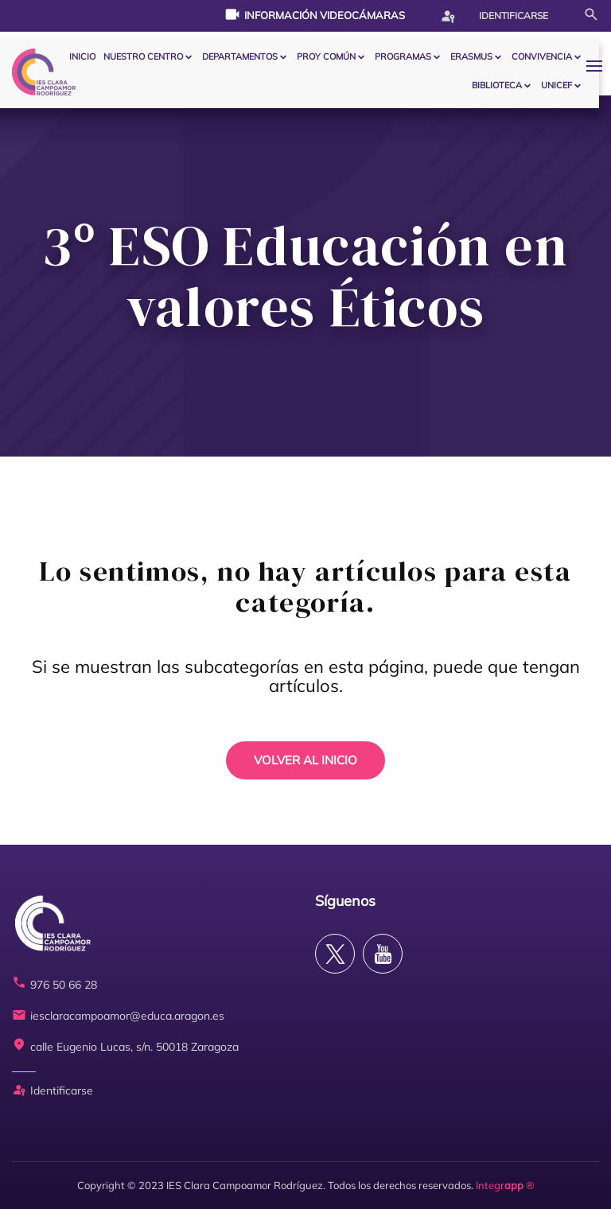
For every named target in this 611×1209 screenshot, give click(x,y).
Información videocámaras (314, 14)
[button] (598, 65)
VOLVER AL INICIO (305, 760)
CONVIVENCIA (542, 56)
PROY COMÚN (326, 56)
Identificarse (494, 15)
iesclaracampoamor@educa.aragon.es (118, 1016)
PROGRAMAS (403, 56)
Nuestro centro (143, 56)
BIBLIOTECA (497, 85)
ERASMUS (471, 56)
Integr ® (505, 1185)
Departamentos (240, 56)
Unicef (556, 85)
